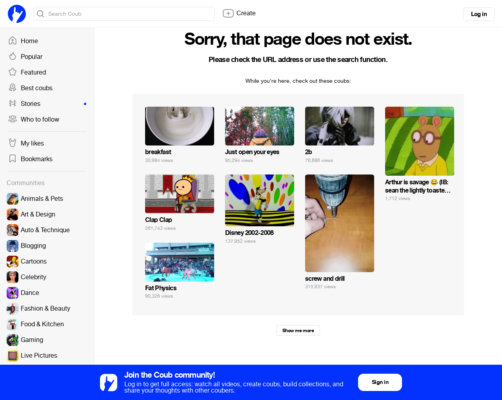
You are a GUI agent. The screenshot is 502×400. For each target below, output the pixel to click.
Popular (25, 56)
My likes (26, 143)
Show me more (298, 330)
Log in (479, 14)
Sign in (380, 382)
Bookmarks (30, 159)
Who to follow (33, 119)
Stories (47, 103)
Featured (27, 72)
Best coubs (30, 88)
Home (23, 41)
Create (239, 13)
